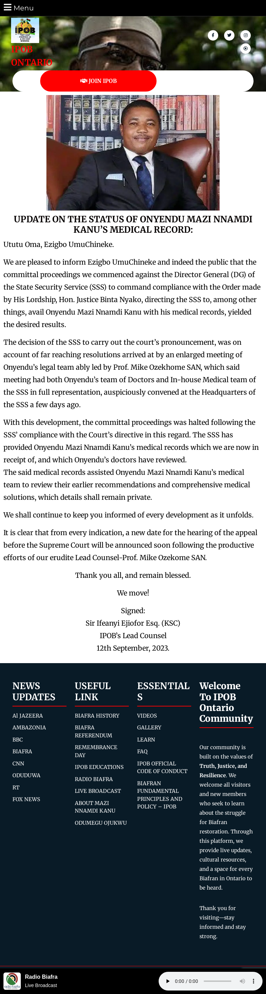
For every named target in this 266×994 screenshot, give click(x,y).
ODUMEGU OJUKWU (101, 823)
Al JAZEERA (27, 715)
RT (15, 787)
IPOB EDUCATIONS (99, 767)
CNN (18, 763)
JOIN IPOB (98, 80)
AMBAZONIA (29, 727)
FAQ (142, 751)
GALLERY (149, 727)
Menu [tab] (18, 7)
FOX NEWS (26, 799)
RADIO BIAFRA (94, 779)
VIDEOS (147, 715)
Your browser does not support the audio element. (211, 981)
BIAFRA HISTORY (97, 715)
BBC (17, 739)
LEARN (146, 739)
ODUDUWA (26, 775)
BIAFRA (22, 751)
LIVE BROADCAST (98, 791)
